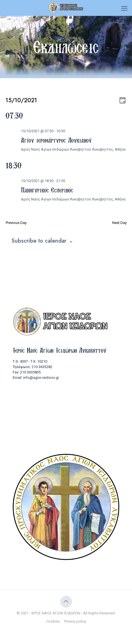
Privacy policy (75, 621)
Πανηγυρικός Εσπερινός (47, 190)
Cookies (53, 621)
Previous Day (16, 223)
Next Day (119, 223)
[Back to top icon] (66, 602)
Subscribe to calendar (38, 241)
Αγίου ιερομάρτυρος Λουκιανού (56, 140)
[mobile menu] (124, 8)
